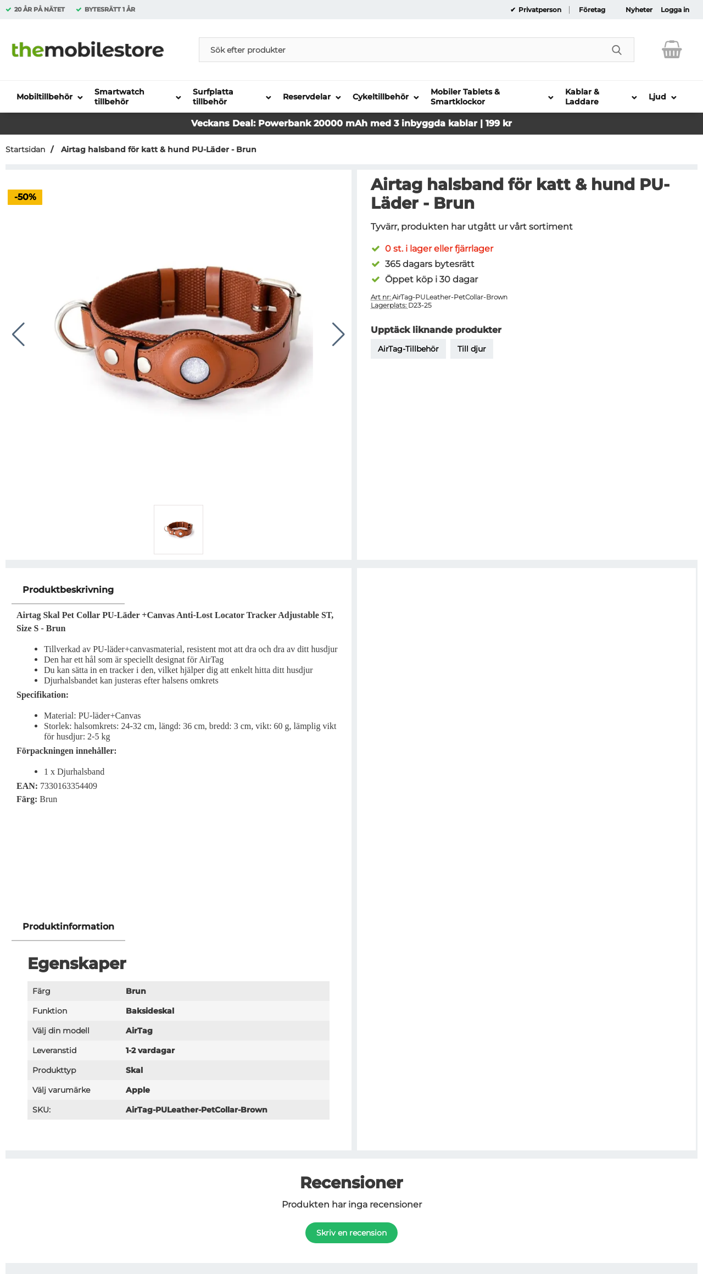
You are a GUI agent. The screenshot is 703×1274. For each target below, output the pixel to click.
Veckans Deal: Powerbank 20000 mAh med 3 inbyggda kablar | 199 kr (351, 123)
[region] (178, 590)
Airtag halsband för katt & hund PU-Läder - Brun (157, 149)
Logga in (675, 10)
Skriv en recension (351, 1233)
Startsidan (25, 149)
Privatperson (539, 10)
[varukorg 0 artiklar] (672, 49)
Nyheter (639, 10)
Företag (592, 10)
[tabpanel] (178, 744)
